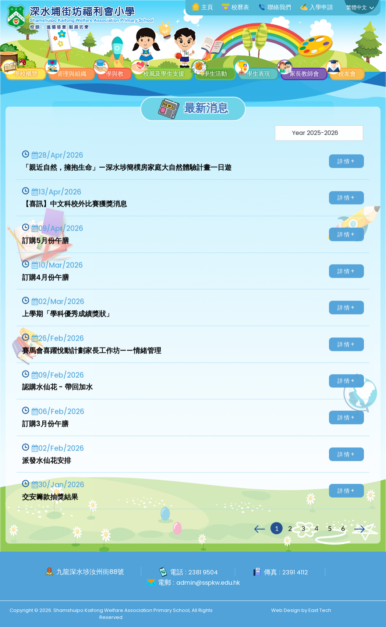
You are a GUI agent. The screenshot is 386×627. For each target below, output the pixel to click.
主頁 (202, 7)
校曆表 (235, 7)
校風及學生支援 (200, 54)
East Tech (319, 609)
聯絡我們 (274, 7)
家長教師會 (32, 71)
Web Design (285, 609)
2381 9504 (202, 572)
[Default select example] (319, 145)
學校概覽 (28, 54)
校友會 (85, 71)
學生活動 (264, 54)
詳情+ (347, 173)
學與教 (139, 54)
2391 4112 (297, 572)
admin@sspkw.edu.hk (208, 582)
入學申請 (316, 7)
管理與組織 (85, 54)
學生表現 (318, 54)
